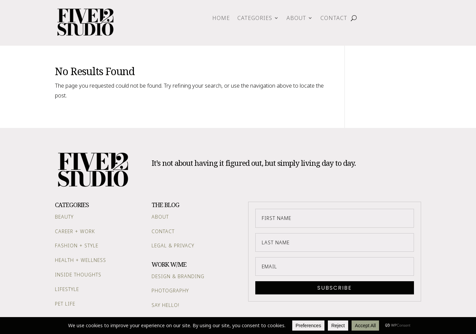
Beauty (64, 217)
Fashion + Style (76, 245)
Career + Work (75, 231)
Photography (170, 290)
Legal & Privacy (173, 245)
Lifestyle (67, 289)
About (296, 19)
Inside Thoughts (78, 274)
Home (221, 19)
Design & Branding (178, 276)
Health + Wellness (80, 260)
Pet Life (65, 303)
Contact (333, 19)
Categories (254, 19)
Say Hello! (165, 305)
